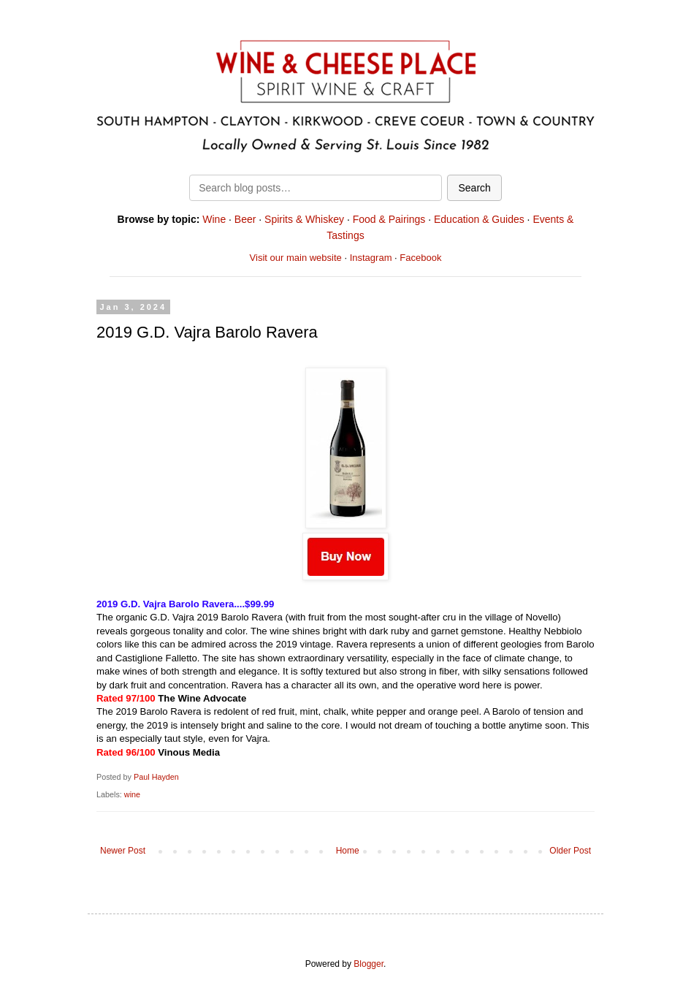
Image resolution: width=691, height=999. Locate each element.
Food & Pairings (389, 219)
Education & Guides (479, 219)
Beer (245, 219)
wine (132, 794)
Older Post (570, 851)
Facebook (420, 257)
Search (474, 188)
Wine (214, 219)
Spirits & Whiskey (304, 219)
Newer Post (122, 851)
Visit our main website (296, 257)
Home (347, 851)
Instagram (371, 257)
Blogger (368, 964)
